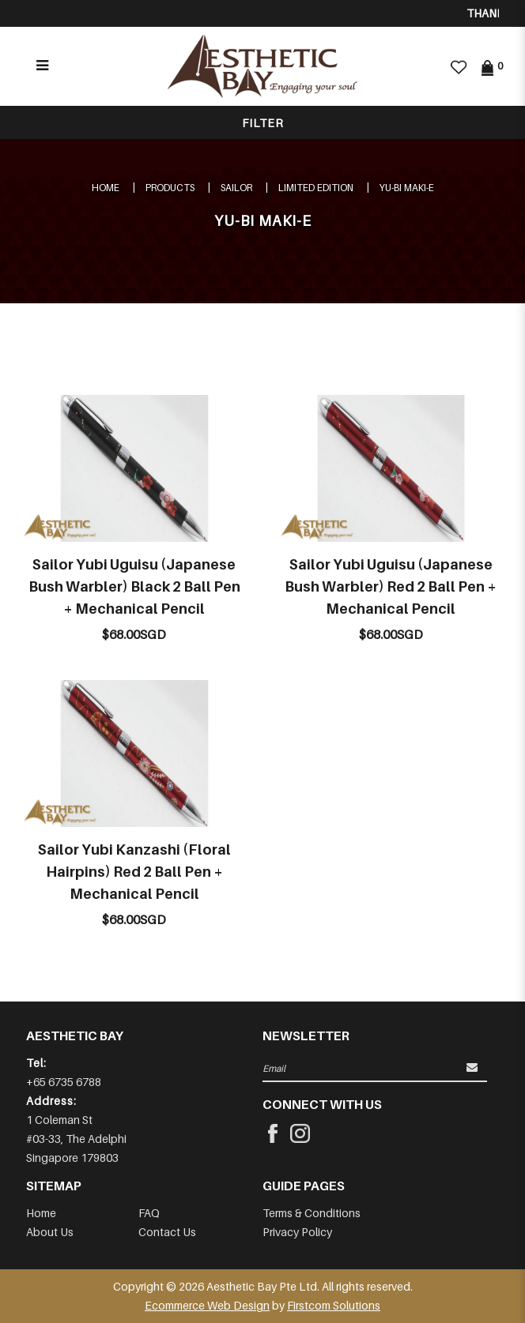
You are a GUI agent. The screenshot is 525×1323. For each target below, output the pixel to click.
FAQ (149, 1213)
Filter (263, 123)
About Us (50, 1231)
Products (170, 188)
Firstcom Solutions (333, 1305)
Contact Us (167, 1231)
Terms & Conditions (311, 1213)
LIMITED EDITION (315, 188)
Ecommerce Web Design (207, 1305)
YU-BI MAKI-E (407, 188)
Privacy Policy (297, 1231)
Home (105, 188)
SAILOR (236, 188)
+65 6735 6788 (63, 1081)
